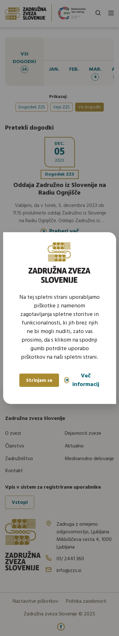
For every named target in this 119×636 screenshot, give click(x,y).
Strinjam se (39, 380)
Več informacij (81, 380)
